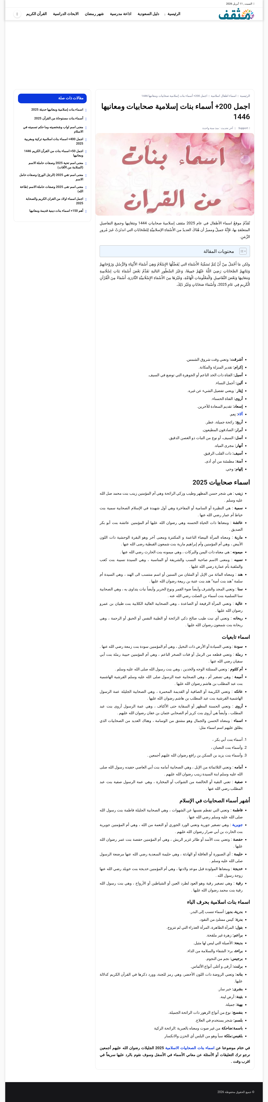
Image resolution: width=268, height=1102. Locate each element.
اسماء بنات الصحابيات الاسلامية (189, 1048)
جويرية (237, 825)
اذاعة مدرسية (120, 14)
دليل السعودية (148, 14)
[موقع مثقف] (236, 14)
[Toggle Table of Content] (241, 251)
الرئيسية (174, 14)
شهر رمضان (94, 14)
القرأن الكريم (36, 14)
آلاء (240, 414)
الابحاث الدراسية (65, 14)
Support (243, 128)
